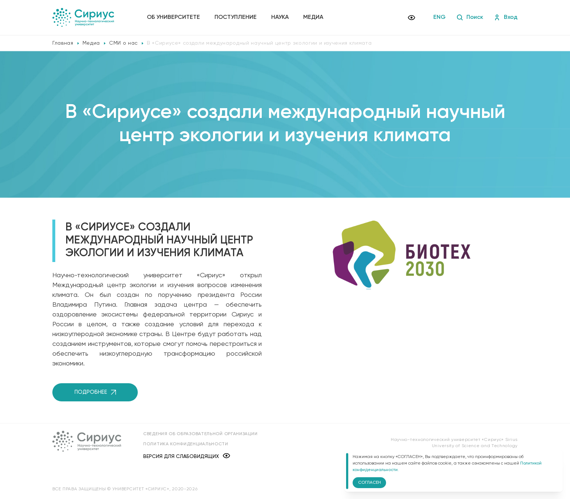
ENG (439, 17)
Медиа (313, 17)
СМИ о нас (123, 43)
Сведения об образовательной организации (200, 434)
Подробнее (95, 392)
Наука (280, 17)
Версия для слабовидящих (186, 456)
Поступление (235, 17)
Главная (62, 43)
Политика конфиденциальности (185, 444)
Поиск (470, 17)
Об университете (173, 17)
